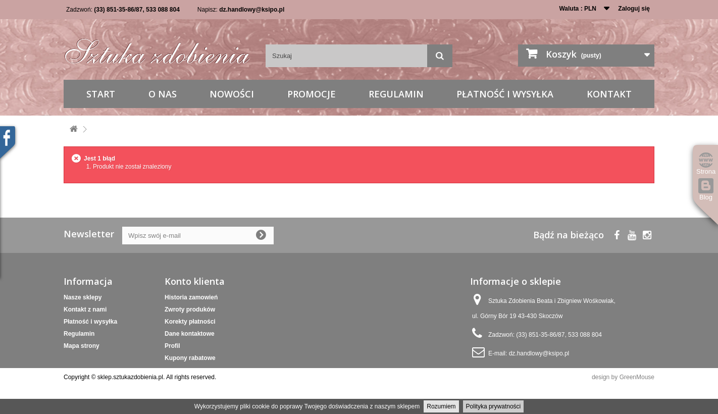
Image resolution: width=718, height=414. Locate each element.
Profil (172, 345)
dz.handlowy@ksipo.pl (251, 9)
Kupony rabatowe (190, 357)
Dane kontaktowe (190, 333)
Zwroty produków (190, 309)
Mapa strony (81, 345)
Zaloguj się (634, 8)
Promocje (311, 94)
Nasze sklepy (82, 297)
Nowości (232, 94)
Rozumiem (441, 406)
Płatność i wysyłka (504, 94)
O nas (162, 94)
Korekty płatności (190, 321)
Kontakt (609, 94)
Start (100, 94)
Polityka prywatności (493, 406)
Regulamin (396, 94)
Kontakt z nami (85, 309)
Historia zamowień (191, 297)
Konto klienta (195, 281)
